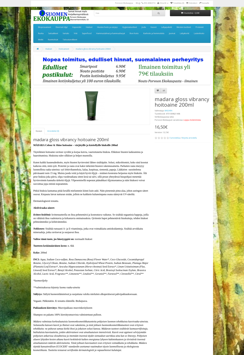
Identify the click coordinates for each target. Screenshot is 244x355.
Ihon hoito (134, 33)
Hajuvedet (76, 27)
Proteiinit (200, 27)
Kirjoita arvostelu (189, 138)
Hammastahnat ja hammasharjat (110, 33)
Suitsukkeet (53, 33)
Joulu (144, 27)
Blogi (138, 3)
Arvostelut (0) (53, 131)
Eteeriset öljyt (62, 27)
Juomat (172, 33)
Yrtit (75, 33)
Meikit (40, 39)
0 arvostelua (174, 138)
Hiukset (89, 27)
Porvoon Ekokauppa (124, 3)
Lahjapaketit (166, 27)
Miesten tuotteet (184, 27)
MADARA (168, 110)
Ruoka (41, 33)
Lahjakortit (184, 33)
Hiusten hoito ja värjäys (107, 27)
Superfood (87, 33)
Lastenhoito (199, 33)
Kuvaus (39, 131)
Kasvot (154, 27)
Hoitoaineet (64, 49)
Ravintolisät (53, 39)
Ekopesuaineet (44, 27)
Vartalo (66, 33)
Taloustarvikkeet (70, 39)
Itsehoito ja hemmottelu (153, 33)
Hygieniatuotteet (129, 27)
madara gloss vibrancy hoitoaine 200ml (93, 49)
